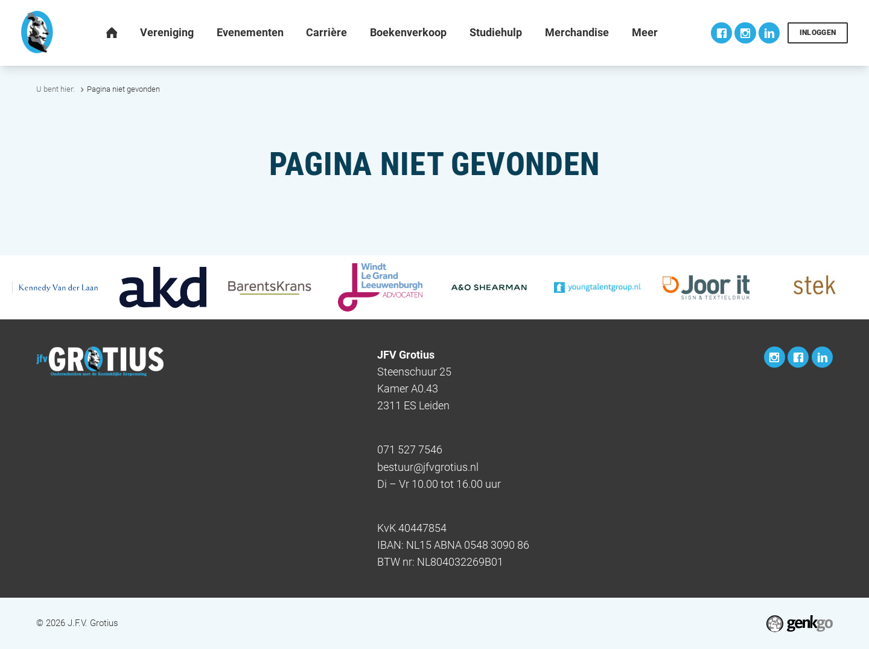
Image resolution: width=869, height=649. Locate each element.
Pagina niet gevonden (123, 89)
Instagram (745, 32)
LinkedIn (769, 32)
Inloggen (818, 32)
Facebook (721, 32)
